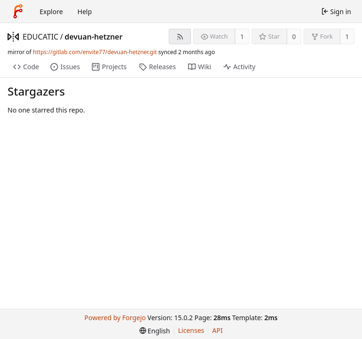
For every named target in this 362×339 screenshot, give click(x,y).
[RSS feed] (180, 36)
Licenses (191, 330)
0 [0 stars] (294, 36)
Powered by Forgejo (115, 317)
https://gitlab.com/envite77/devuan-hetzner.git (95, 52)
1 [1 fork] (347, 36)
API (217, 330)
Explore (51, 11)
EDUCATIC (40, 36)
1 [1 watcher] (242, 36)
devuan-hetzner (94, 36)
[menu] (155, 330)
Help (84, 11)
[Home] (18, 11)
